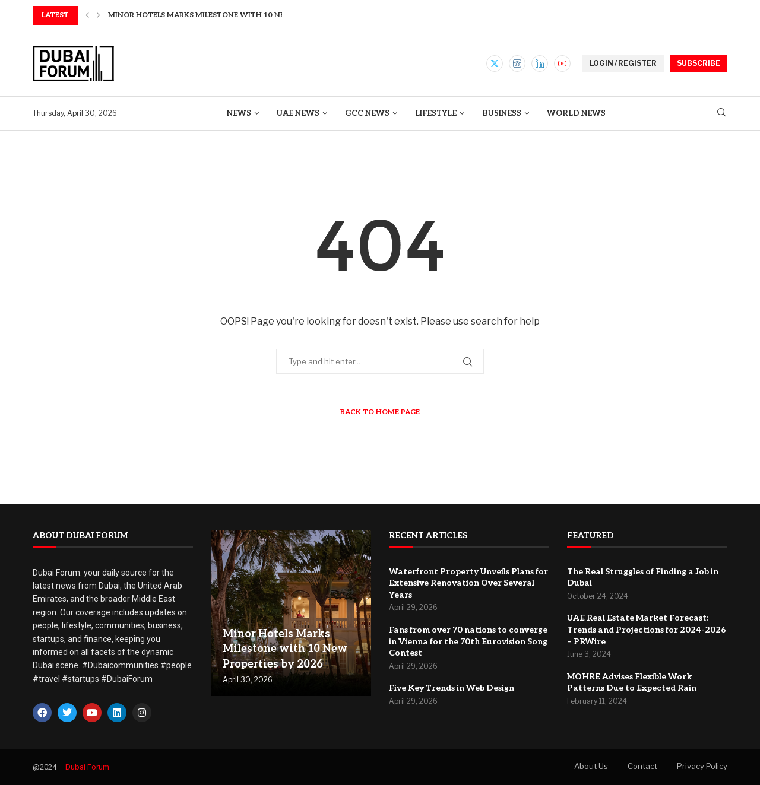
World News (576, 113)
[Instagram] (517, 63)
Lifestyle (436, 113)
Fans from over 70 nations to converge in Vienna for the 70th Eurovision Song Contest (468, 641)
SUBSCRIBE (698, 63)
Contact (642, 766)
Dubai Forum (87, 766)
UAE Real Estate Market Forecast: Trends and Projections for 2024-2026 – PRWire (646, 629)
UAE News (298, 113)
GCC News (367, 113)
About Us (591, 766)
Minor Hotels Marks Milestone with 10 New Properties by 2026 (285, 649)
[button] (87, 15)
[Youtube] (562, 63)
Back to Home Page (380, 412)
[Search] (721, 113)
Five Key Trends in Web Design (451, 688)
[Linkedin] (539, 63)
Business (501, 113)
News (239, 113)
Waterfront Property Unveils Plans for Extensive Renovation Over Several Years (468, 583)
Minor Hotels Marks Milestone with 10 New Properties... (226, 15)
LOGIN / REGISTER (623, 63)
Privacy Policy (702, 766)
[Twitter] (494, 63)
